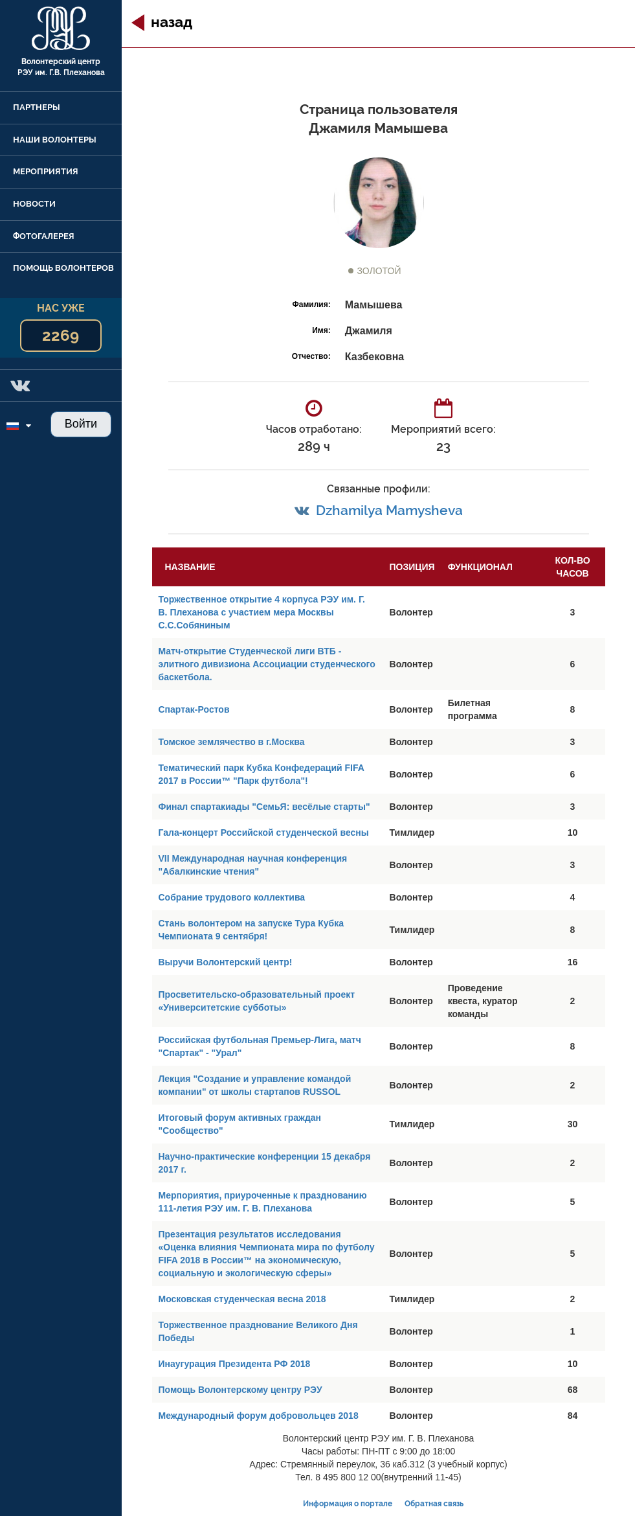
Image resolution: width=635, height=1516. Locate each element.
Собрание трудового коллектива (232, 897)
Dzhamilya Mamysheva (389, 510)
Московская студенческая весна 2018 (242, 1299)
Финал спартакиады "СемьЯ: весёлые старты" (264, 806)
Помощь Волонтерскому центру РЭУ (240, 1389)
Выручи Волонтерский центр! (226, 962)
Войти (81, 423)
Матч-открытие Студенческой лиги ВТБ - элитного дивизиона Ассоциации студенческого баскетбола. (267, 664)
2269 (60, 335)
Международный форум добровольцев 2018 (259, 1415)
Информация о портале (347, 1503)
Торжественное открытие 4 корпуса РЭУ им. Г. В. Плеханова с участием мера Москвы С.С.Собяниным (262, 612)
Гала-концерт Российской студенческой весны (264, 832)
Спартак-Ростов (194, 709)
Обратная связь (434, 1503)
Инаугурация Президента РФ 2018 (235, 1364)
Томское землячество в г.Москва (232, 742)
